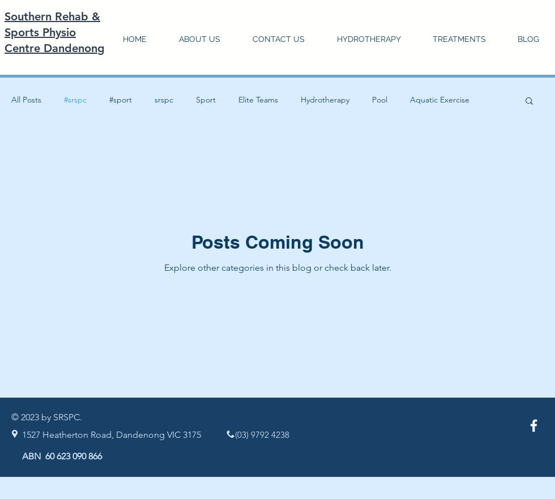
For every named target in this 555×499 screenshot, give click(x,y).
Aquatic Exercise (439, 100)
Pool (379, 100)
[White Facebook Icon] (534, 425)
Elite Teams (258, 100)
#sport (120, 100)
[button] (459, 39)
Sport (206, 100)
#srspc (75, 100)
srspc (164, 100)
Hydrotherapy (325, 100)
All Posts (26, 100)
